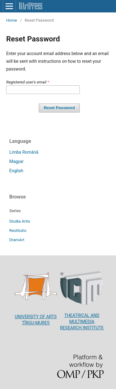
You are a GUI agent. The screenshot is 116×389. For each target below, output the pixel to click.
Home (11, 20)
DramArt (16, 239)
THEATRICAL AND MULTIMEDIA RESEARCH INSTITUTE (82, 321)
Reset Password (59, 107)
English (16, 170)
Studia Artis (19, 221)
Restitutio (17, 230)
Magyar (16, 161)
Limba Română (23, 152)
